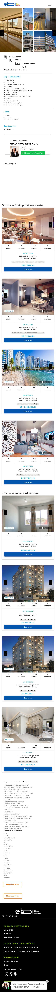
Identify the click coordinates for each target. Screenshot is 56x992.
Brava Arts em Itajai (12, 814)
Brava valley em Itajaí (12, 828)
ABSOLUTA (8, 840)
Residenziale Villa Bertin (28, 761)
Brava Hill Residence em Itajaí (16, 822)
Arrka (6, 858)
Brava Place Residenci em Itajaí (16, 826)
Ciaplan (7, 877)
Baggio (6, 863)
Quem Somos (11, 961)
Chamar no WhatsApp (32, 153)
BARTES (6, 867)
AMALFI (6, 852)
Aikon (6, 844)
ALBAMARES (8, 846)
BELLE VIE (7, 810)
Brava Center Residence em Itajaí (17, 818)
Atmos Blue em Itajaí (12, 803)
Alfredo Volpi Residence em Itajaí (17, 791)
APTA (6, 854)
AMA (5, 850)
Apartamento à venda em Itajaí (16, 795)
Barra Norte (8, 865)
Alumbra (7, 848)
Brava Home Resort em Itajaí (28, 404)
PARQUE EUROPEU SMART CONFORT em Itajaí (28, 262)
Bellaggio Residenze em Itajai (16, 808)
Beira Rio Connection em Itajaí (16, 806)
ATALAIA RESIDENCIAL (28, 619)
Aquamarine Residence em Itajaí (17, 797)
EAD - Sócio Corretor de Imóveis (21, 951)
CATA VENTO (9, 873)
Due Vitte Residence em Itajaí (28, 475)
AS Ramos (7, 861)
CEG (5, 875)
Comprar (8, 930)
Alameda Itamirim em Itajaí (15, 789)
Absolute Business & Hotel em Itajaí (18, 787)
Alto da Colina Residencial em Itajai (18, 793)
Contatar (28, 269)
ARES (5, 856)
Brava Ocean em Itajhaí (13, 824)
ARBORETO (8, 799)
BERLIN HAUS (9, 812)
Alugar (7, 934)
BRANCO (7, 869)
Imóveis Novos (12, 937)
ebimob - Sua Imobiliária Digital (21, 947)
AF (5, 842)
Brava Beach (8, 871)
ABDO (6, 836)
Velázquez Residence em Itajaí (16, 785)
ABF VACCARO (9, 838)
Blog (6, 965)
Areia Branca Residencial (14, 801)
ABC (5, 834)
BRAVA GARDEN (10, 820)
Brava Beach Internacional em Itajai (18, 816)
